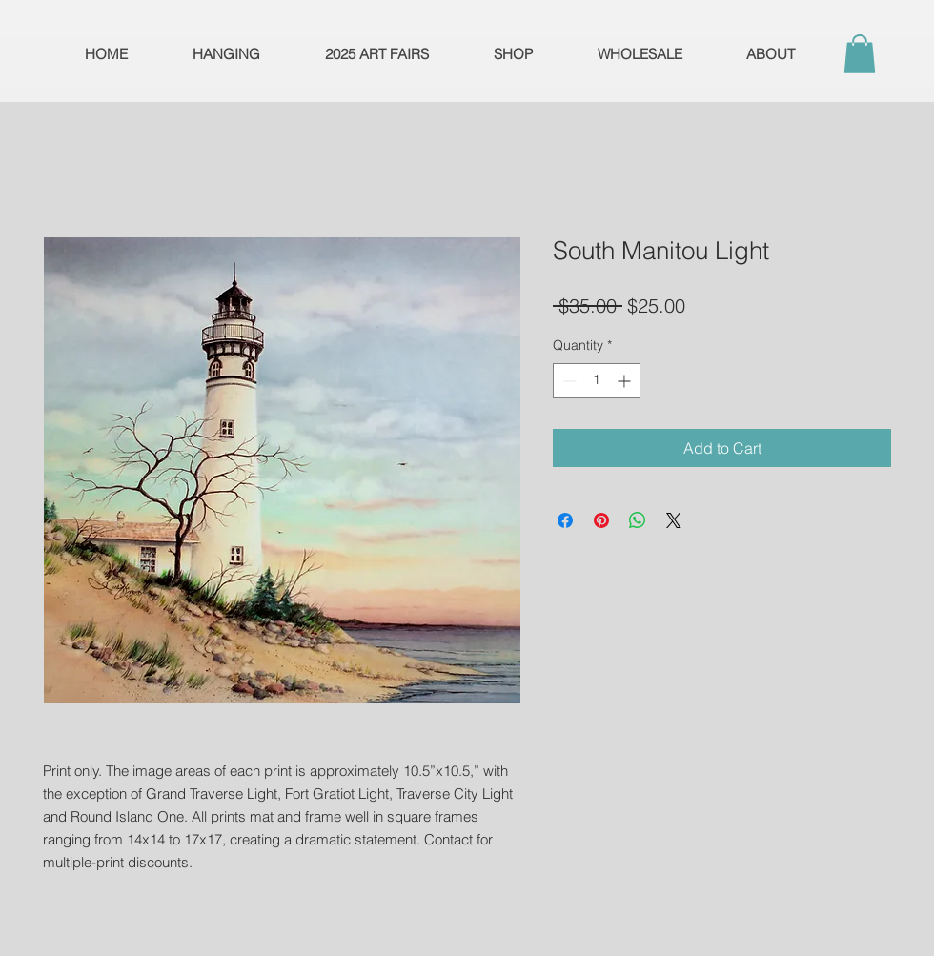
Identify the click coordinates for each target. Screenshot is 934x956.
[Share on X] (673, 520)
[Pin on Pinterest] (601, 520)
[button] (859, 53)
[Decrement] (567, 380)
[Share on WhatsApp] (637, 520)
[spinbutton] (596, 380)
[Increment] (626, 380)
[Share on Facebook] (565, 520)
